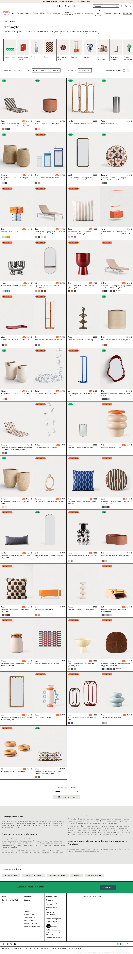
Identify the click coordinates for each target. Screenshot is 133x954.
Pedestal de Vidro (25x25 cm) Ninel (80, 448)
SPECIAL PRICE (6, 13)
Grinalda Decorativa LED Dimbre (46, 448)
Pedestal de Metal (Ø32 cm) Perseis (81, 610)
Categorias (28, 896)
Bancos (35, 13)
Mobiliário (56, 13)
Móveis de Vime (29, 915)
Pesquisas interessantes (32, 926)
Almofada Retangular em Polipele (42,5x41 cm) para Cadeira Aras (116, 665)
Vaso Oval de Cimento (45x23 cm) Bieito (116, 556)
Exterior (20, 13)
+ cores (118, 291)
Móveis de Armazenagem (67, 13)
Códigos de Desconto (54, 938)
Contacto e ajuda (52, 896)
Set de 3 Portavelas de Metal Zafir (47, 178)
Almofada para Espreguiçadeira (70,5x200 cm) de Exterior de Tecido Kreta (50, 233)
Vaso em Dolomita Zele (9, 232)
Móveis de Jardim (30, 924)
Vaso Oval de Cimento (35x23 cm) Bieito (116, 340)
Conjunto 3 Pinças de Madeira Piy (13, 772)
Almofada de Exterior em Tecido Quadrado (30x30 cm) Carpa (79, 233)
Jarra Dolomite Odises (43, 718)
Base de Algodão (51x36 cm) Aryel (47, 664)
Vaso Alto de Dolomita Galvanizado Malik (83, 556)
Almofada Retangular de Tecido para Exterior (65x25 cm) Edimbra (48, 773)
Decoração (89, 13)
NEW (13, 13)
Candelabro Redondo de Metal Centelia (49, 502)
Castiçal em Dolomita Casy (111, 718)
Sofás (49, 13)
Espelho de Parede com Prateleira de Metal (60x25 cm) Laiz (48, 287)
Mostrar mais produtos (66, 797)
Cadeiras (28, 13)
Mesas (42, 13)
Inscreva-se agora (108, 887)
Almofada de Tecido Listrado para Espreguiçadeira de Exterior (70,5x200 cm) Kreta (15, 126)
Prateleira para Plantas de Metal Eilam (48, 340)
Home (5, 21)
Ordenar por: (8, 70)
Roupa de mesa (29, 918)
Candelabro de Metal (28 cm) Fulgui (81, 340)
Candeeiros (78, 13)
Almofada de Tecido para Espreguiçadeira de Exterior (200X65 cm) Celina (116, 287)
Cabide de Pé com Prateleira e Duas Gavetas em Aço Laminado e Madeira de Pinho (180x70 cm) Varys (116, 234)
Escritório (107, 13)
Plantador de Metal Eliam (44, 610)
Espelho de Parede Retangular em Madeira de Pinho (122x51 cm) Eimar (81, 179)
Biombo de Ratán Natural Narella (80, 124)
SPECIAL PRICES (30, 921)
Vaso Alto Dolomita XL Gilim (111, 448)
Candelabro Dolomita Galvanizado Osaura (16, 286)
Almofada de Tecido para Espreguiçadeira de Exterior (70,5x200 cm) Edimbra (16, 449)
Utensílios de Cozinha (98, 13)
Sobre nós (5, 896)
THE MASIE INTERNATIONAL (91, 897)
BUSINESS (127, 13)
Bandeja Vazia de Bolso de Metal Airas (15, 340)
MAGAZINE (116, 13)
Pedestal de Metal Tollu (109, 124)
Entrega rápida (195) (70, 70)
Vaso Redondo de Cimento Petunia (47, 124)
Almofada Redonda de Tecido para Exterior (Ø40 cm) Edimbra (114, 179)
